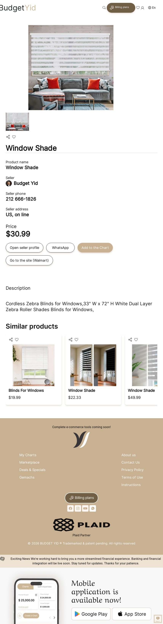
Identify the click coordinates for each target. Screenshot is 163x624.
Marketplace (29, 462)
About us (128, 455)
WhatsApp (60, 248)
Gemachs (26, 477)
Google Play (91, 614)
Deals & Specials (32, 470)
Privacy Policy (132, 470)
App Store (131, 614)
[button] (153, 7)
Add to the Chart (95, 248)
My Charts (27, 455)
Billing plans (119, 8)
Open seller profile (24, 248)
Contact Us (130, 462)
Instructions (131, 485)
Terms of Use (132, 477)
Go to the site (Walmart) (29, 260)
